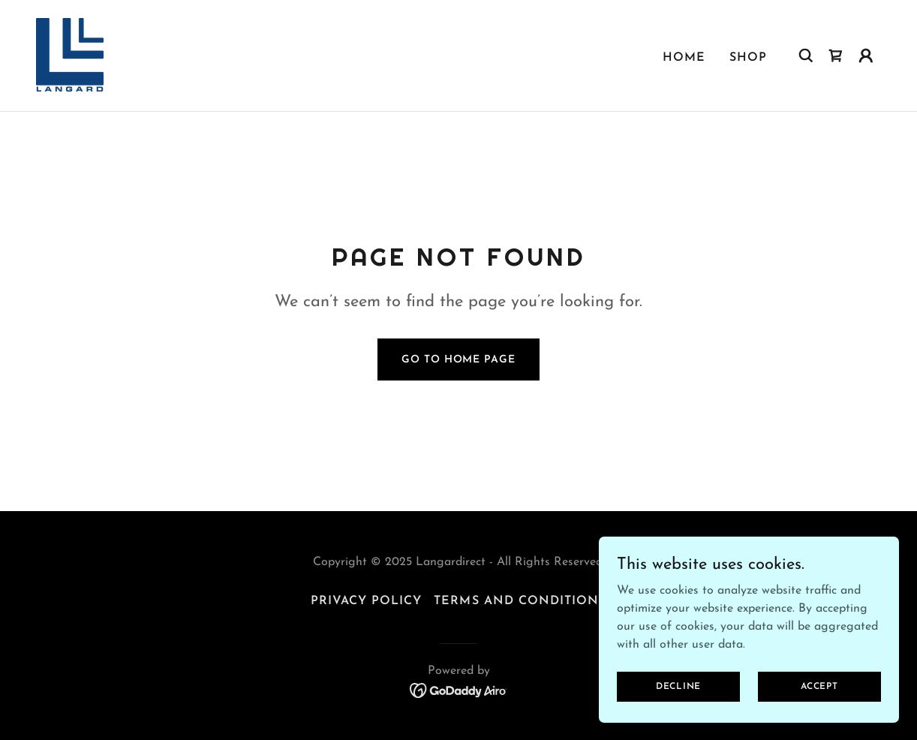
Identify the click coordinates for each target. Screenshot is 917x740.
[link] (70, 55)
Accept (819, 696)
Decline (678, 696)
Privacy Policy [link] (366, 601)
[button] (866, 56)
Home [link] (684, 58)
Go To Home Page (458, 359)
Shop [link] (748, 58)
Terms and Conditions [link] (520, 601)
